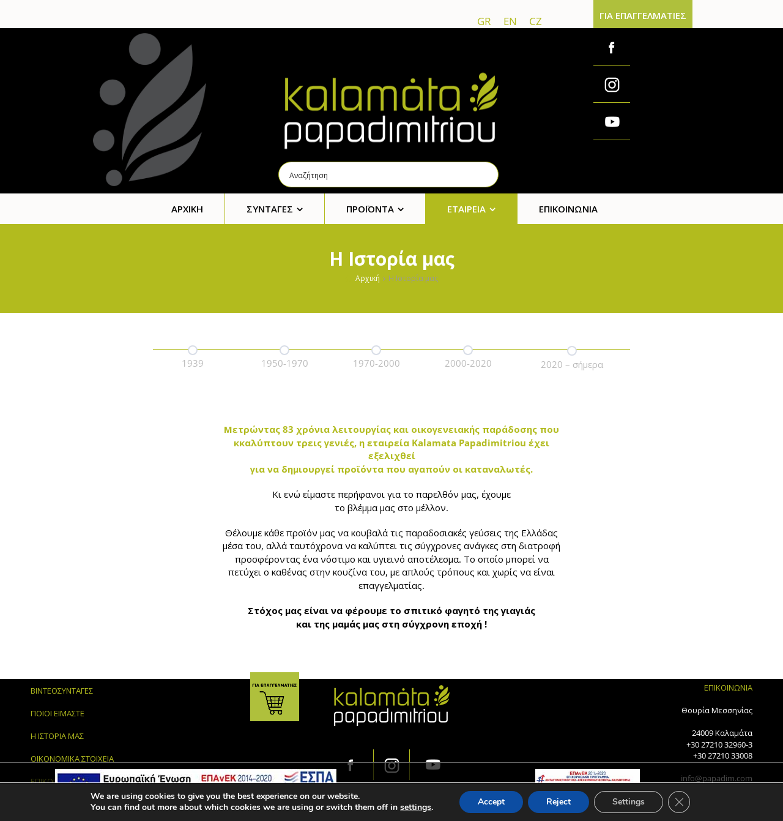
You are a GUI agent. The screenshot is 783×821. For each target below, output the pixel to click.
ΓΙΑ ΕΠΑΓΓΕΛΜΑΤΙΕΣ (642, 15)
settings (415, 807)
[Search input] (389, 174)
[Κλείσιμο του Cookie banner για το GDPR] (679, 802)
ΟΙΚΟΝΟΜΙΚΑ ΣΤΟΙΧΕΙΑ (72, 758)
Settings (628, 802)
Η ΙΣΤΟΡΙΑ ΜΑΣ (57, 735)
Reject (558, 802)
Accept (491, 802)
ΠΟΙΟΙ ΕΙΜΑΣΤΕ (57, 713)
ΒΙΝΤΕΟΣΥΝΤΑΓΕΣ (62, 690)
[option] (193, 355)
